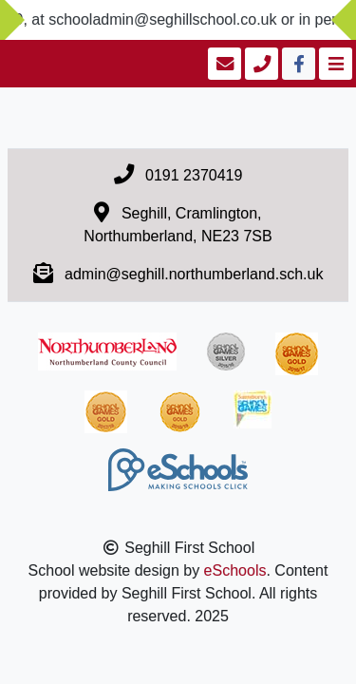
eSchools (235, 570)
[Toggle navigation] (333, 64)
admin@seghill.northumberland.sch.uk (194, 274)
